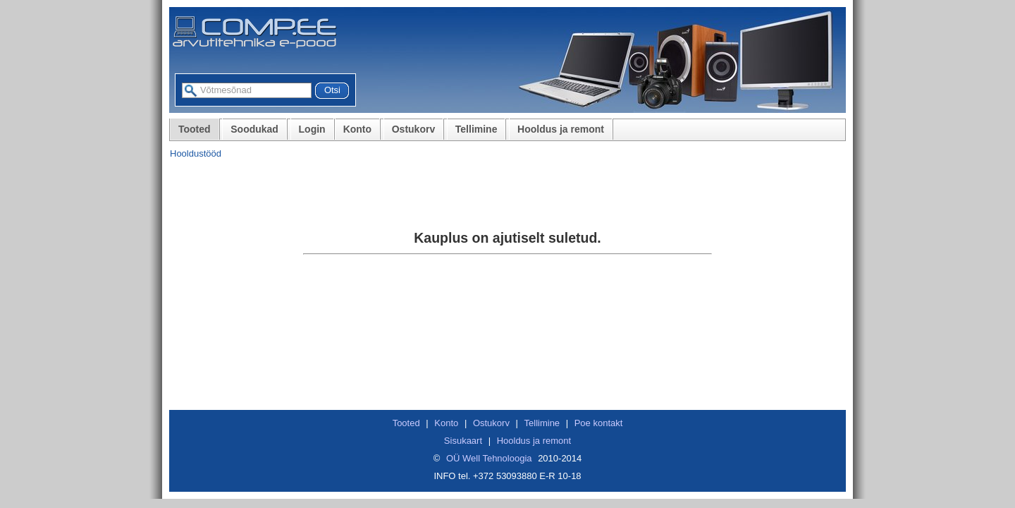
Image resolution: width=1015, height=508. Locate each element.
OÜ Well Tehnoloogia (489, 458)
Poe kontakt (598, 423)
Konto (357, 129)
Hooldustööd (195, 153)
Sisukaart (463, 440)
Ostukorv (413, 129)
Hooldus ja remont (560, 129)
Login (312, 129)
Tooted (194, 129)
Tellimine (476, 129)
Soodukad (254, 129)
